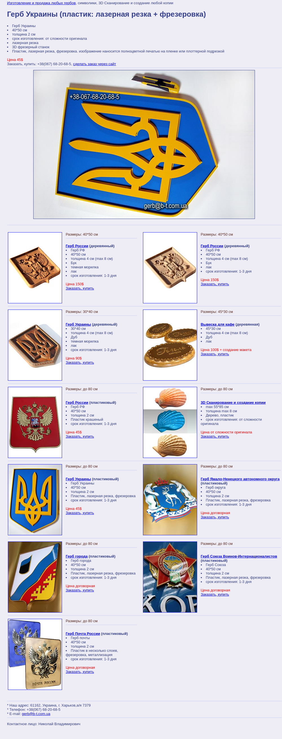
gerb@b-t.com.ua (36, 714)
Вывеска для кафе (218, 324)
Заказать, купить (80, 288)
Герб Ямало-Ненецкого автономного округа (240, 479)
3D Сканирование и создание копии (233, 402)
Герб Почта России (83, 633)
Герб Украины (78, 324)
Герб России (77, 246)
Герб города (77, 556)
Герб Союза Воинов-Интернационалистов (239, 556)
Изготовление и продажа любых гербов (41, 3)
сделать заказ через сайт (94, 64)
